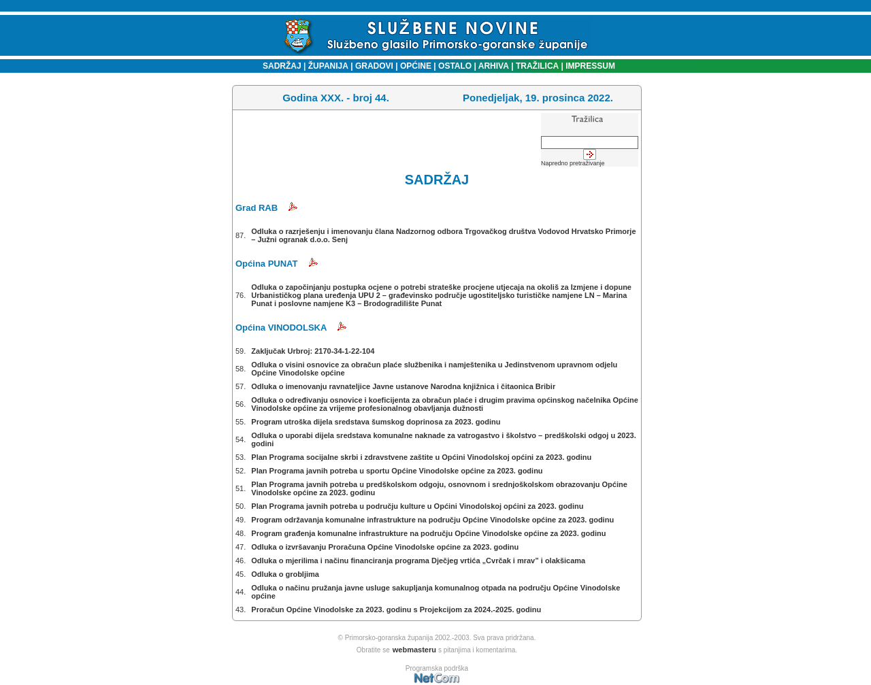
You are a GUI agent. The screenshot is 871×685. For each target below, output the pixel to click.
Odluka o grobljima (285, 574)
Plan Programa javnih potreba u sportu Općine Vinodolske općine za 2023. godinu (396, 471)
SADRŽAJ (278, 66)
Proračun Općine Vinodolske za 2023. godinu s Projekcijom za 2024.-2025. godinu (396, 609)
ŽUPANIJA (328, 66)
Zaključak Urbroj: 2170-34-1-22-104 (312, 351)
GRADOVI (374, 66)
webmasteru (414, 650)
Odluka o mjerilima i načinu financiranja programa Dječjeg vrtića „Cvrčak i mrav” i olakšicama (418, 560)
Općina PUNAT (266, 263)
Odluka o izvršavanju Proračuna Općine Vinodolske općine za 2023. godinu (385, 547)
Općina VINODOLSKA (281, 327)
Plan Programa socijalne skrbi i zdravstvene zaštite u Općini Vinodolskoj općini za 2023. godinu (421, 457)
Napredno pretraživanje (573, 163)
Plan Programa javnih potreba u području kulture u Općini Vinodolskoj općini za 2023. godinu (417, 506)
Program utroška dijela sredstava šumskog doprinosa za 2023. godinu (375, 422)
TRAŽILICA (536, 66)
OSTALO (455, 66)
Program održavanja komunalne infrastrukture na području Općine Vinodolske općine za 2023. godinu (432, 520)
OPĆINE (415, 66)
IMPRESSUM (590, 66)
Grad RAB (256, 208)
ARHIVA (492, 66)
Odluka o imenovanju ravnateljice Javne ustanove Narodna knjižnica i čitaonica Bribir (403, 386)
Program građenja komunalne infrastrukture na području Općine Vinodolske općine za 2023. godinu (428, 533)
